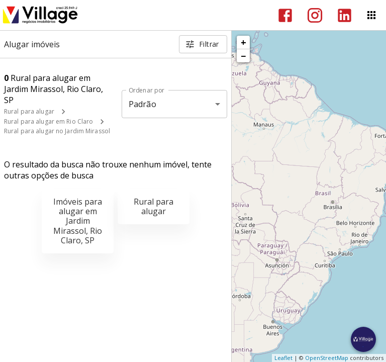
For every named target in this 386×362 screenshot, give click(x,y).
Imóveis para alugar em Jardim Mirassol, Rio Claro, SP (77, 221)
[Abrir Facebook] (285, 15)
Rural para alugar (29, 111)
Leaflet (283, 357)
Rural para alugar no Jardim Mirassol (57, 131)
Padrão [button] (142, 104)
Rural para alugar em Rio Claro (48, 121)
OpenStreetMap (326, 357)
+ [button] (243, 42)
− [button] (243, 56)
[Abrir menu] (371, 15)
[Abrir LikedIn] (344, 15)
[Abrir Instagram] (315, 15)
